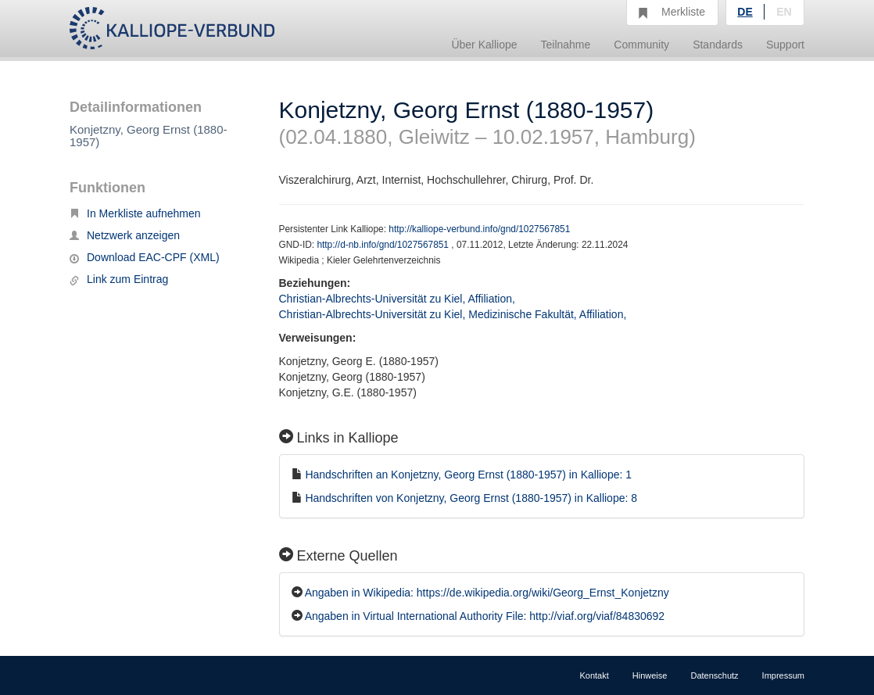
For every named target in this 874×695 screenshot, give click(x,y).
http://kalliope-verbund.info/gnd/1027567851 (479, 229)
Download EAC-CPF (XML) (145, 257)
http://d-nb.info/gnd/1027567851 (384, 244)
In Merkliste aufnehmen (135, 213)
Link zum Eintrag (119, 279)
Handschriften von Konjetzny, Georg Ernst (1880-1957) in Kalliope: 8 (471, 498)
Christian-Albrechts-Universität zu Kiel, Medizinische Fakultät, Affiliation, (454, 314)
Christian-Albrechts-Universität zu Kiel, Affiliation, (398, 298)
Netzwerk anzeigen (125, 235)
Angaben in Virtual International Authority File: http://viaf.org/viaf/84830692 (484, 616)
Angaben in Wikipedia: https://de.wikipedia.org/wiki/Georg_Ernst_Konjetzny (487, 592)
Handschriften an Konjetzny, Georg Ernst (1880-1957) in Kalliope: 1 (468, 474)
